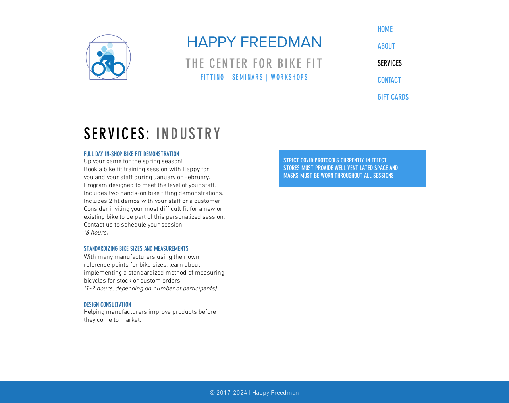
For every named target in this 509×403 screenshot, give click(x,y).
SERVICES (390, 63)
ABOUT (386, 46)
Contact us (98, 225)
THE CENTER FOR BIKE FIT (254, 63)
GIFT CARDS (393, 97)
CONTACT (389, 80)
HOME (385, 29)
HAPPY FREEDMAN (254, 41)
